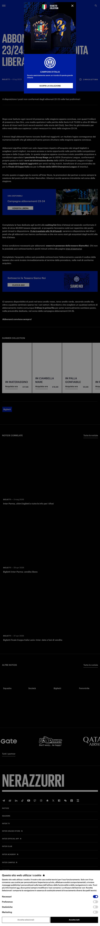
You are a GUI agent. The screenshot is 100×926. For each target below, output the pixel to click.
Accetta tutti (74, 920)
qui (18, 888)
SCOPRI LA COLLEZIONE (50, 86)
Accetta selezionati (25, 920)
